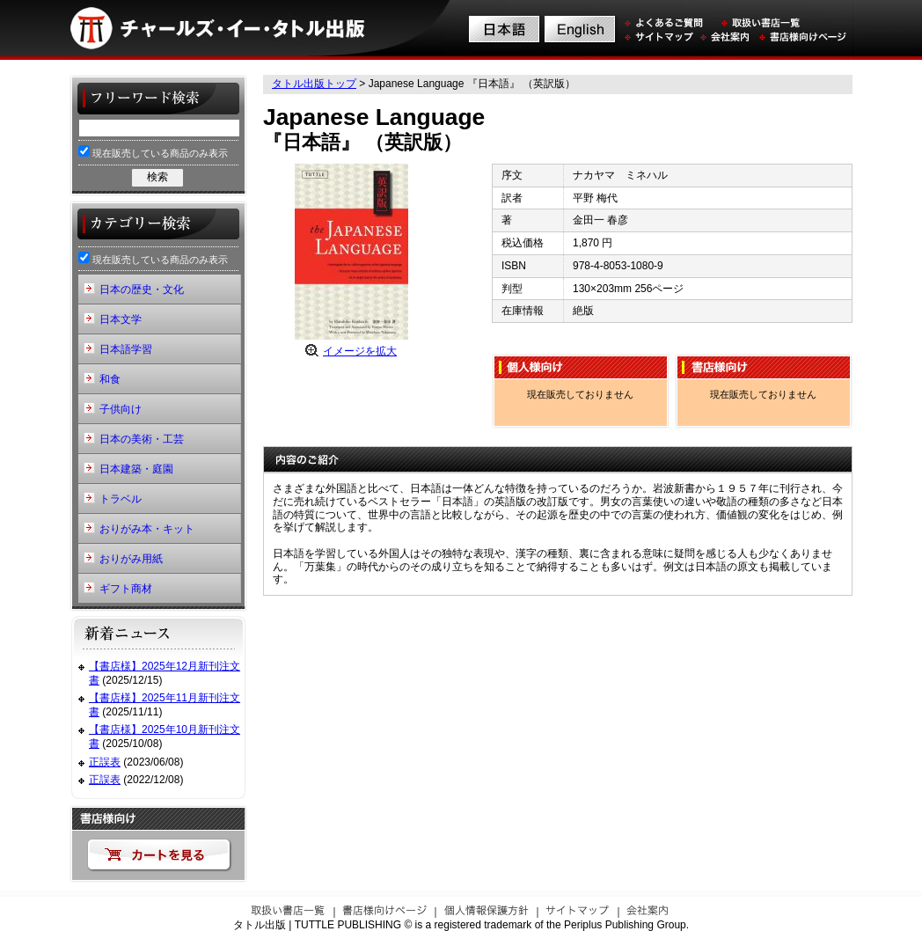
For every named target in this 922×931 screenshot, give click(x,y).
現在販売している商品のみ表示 (153, 151)
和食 (110, 379)
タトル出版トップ (314, 83)
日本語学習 (125, 349)
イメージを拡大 (360, 351)
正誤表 (105, 762)
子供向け (120, 409)
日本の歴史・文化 (141, 289)
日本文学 (120, 319)
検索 (157, 177)
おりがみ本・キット (146, 529)
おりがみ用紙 (131, 559)
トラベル (120, 499)
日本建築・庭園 (136, 469)
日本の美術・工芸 (141, 439)
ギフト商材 (125, 589)
